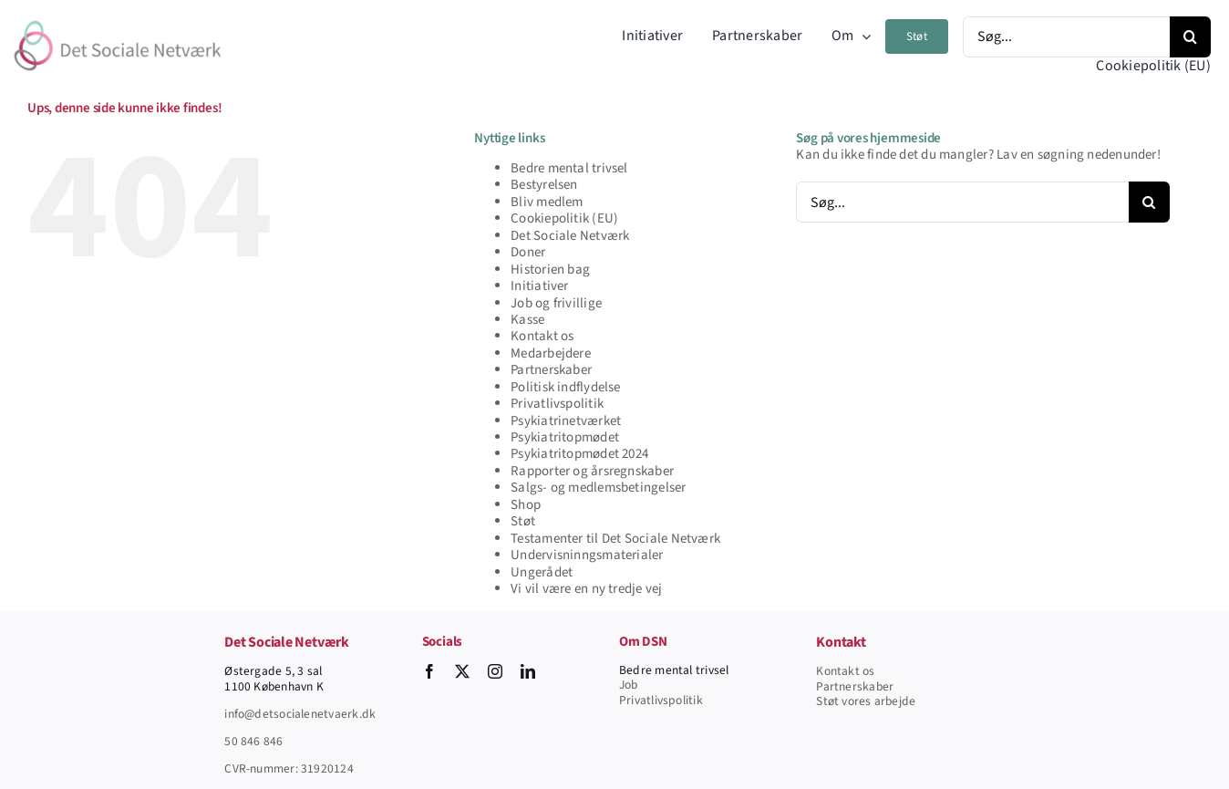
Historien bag (550, 269)
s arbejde (890, 701)
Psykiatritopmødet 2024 (579, 453)
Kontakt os (542, 336)
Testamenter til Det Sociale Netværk (615, 538)
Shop (526, 504)
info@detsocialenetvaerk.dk (300, 713)
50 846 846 (253, 741)
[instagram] (495, 671)
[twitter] (462, 671)
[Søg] (1190, 36)
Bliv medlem (547, 202)
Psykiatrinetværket (566, 421)
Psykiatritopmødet (565, 437)
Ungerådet (542, 572)
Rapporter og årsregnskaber (592, 471)
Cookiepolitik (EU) (564, 218)
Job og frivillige (556, 303)
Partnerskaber (551, 369)
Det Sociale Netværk (570, 235)
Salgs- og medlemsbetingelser (598, 487)
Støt (523, 521)
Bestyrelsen (544, 184)
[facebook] (429, 671)
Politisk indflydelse (566, 387)
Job (628, 684)
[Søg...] (1066, 36)
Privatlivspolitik (557, 403)
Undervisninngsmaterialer (587, 555)
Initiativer (539, 286)
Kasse (527, 319)
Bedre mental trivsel (569, 168)
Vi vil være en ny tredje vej (586, 588)
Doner (528, 252)
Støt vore (840, 701)
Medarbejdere (551, 353)
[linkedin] (528, 671)
